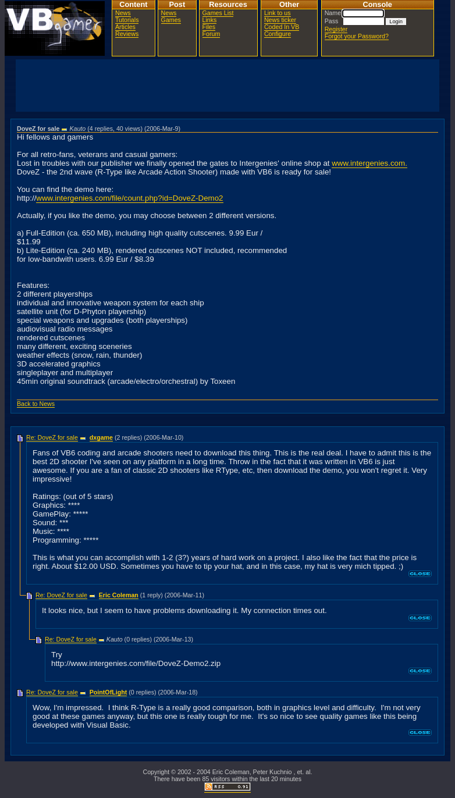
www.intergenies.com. (369, 163)
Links (209, 19)
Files (209, 26)
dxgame (101, 437)
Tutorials (126, 19)
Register (336, 29)
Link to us (277, 12)
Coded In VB (281, 26)
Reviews (126, 33)
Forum (211, 33)
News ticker (280, 19)
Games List (218, 12)
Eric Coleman (118, 595)
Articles (125, 26)
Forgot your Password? (357, 36)
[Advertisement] (227, 85)
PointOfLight (108, 692)
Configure (277, 33)
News (123, 12)
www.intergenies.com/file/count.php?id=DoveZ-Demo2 (129, 198)
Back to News (36, 403)
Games (171, 19)
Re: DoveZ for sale (52, 437)
